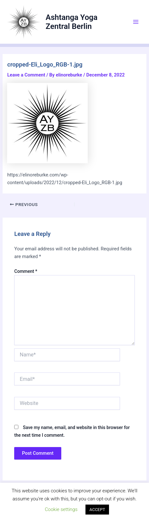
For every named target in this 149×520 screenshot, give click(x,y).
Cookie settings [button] (61, 509)
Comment (25, 271)
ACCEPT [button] (97, 509)
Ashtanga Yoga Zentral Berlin (72, 22)
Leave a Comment (26, 75)
